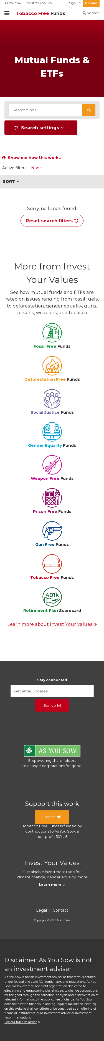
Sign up (74, 3)
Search (91, 13)
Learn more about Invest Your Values (52, 624)
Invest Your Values (39, 3)
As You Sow (12, 3)
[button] (88, 110)
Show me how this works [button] (31, 157)
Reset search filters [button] (52, 220)
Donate (91, 3)
